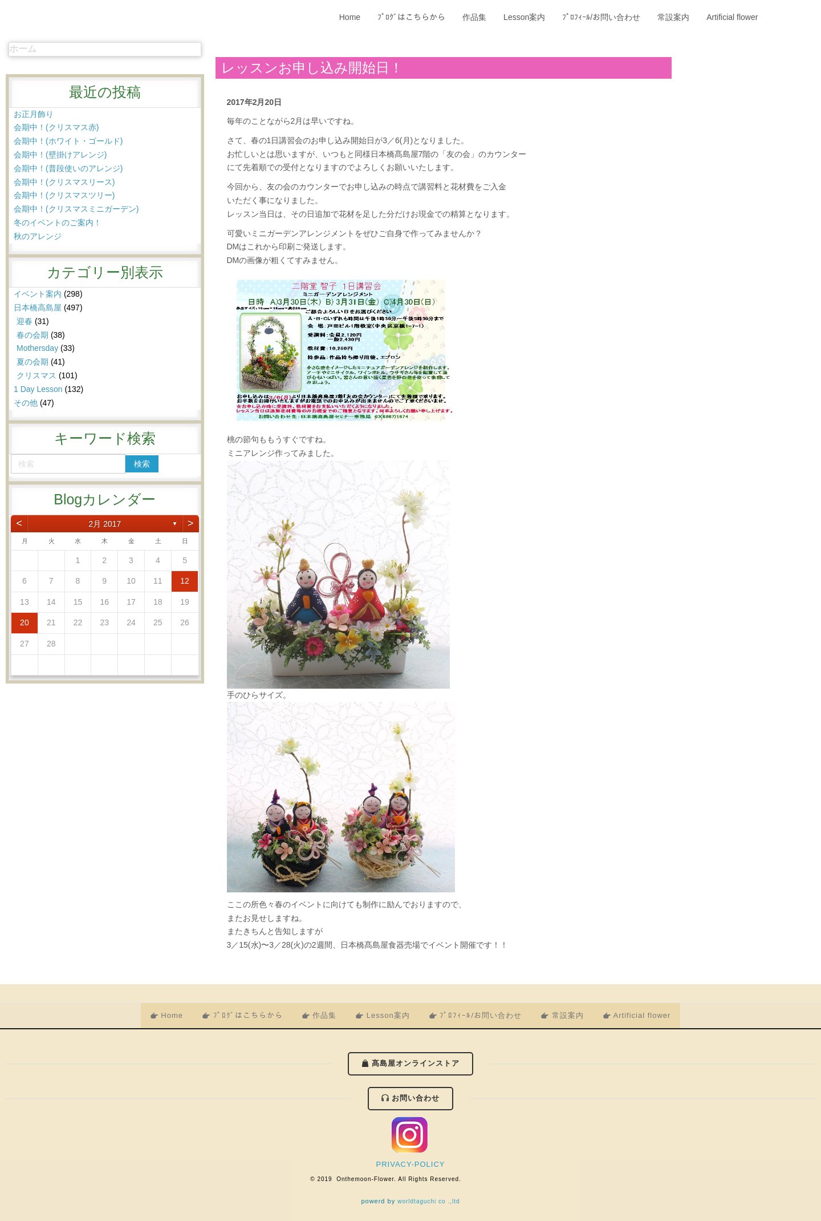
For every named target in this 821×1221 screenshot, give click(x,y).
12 (184, 580)
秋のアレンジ (38, 236)
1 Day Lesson (38, 389)
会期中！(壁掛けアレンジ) (60, 154)
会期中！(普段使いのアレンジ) (68, 168)
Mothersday (37, 348)
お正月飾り (34, 114)
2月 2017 (104, 523)
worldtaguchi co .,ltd (428, 1201)
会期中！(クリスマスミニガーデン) (76, 208)
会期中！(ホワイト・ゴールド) (68, 140)
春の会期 (32, 334)
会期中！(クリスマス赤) (56, 127)
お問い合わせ (414, 1098)
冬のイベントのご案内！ (57, 222)
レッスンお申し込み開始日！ (312, 67)
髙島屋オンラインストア (414, 1063)
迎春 (24, 321)
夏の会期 (32, 361)
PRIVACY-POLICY (410, 1164)
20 (24, 622)
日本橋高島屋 (38, 307)
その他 (26, 402)
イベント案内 (38, 293)
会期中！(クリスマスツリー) (64, 195)
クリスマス (36, 375)
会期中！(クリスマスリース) (64, 182)
